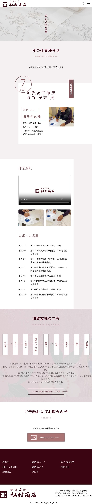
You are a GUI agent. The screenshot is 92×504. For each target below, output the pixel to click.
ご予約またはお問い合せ (48, 437)
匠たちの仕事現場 (67, 462)
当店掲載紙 (6, 472)
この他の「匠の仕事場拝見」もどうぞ (46, 391)
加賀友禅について (38, 462)
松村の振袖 (64, 467)
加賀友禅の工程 (37, 467)
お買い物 (35, 472)
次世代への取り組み (9, 467)
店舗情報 (5, 462)
